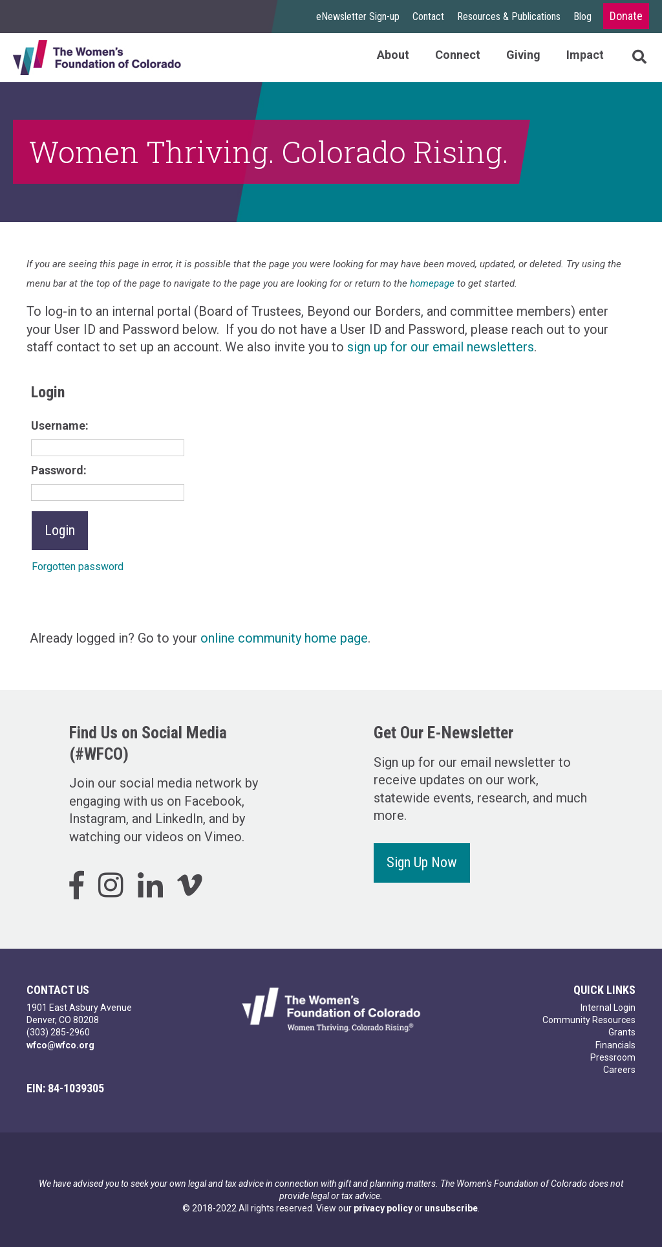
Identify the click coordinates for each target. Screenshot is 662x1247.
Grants (621, 1032)
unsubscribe (451, 1208)
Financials (615, 1045)
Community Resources (588, 1020)
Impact (585, 54)
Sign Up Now (422, 862)
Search (626, 57)
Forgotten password (77, 566)
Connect (457, 54)
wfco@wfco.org (60, 1045)
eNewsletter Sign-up (358, 16)
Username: (60, 425)
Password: (59, 470)
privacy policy (383, 1208)
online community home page (284, 638)
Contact (428, 16)
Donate (626, 16)
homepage (432, 283)
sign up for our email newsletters (440, 347)
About (393, 54)
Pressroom (612, 1057)
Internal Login (608, 1007)
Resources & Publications (509, 16)
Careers (619, 1070)
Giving (523, 54)
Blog (582, 16)
